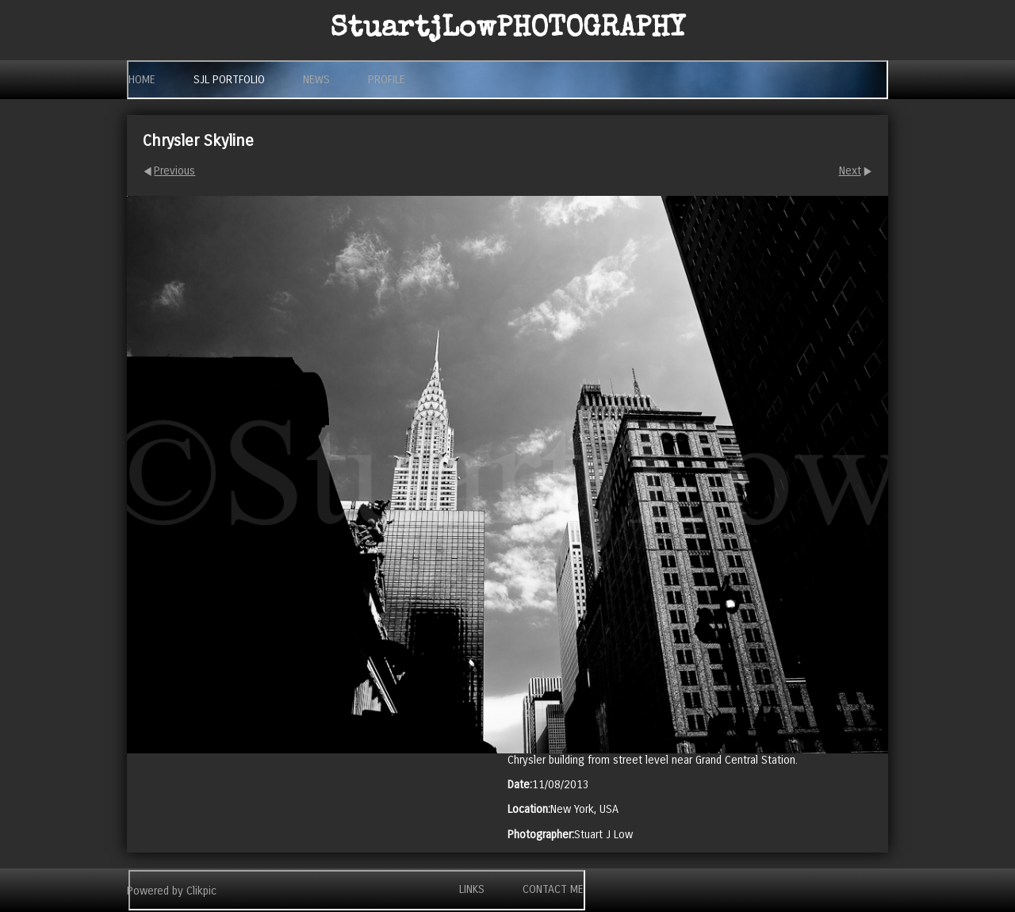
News (316, 79)
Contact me (553, 889)
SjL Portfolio (229, 79)
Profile (386, 79)
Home (141, 79)
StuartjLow (508, 30)
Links (472, 889)
